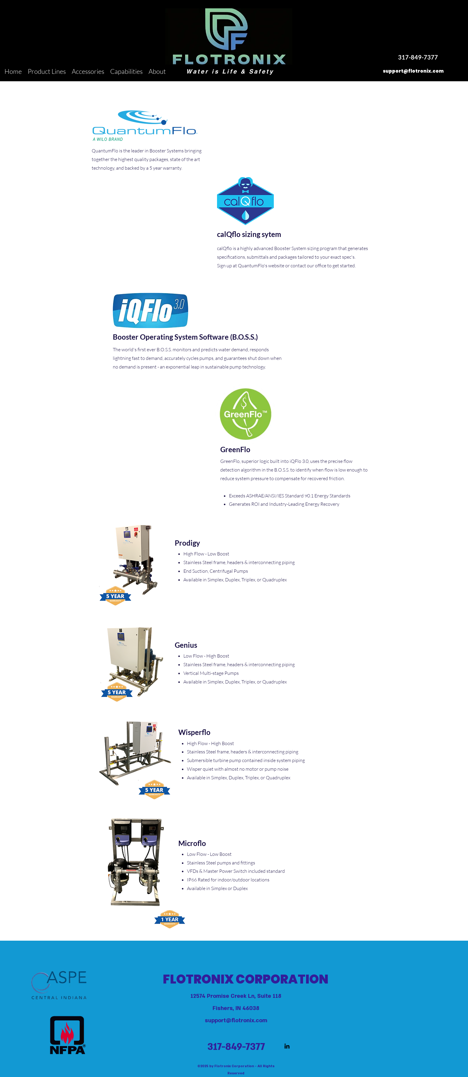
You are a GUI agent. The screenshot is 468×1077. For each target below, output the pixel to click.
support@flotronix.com (236, 1020)
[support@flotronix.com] (413, 71)
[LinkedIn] (287, 1046)
